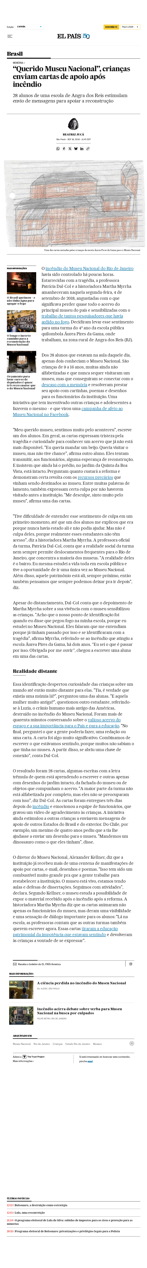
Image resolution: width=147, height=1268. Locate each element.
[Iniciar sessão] (130, 27)
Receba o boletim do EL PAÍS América (39, 964)
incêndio (40, 806)
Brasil (15, 54)
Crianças (57, 1043)
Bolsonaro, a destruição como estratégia (41, 1205)
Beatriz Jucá (73, 134)
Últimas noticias (18, 1198)
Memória (18, 63)
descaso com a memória (64, 384)
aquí (90, 1061)
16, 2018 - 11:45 (79, 139)
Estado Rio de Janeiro (77, 1043)
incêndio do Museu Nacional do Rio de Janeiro (89, 268)
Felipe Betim (43, 1018)
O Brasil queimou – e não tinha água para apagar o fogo (21, 301)
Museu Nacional (22, 1043)
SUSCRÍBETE (111, 27)
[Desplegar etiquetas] (131, 1043)
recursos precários (95, 477)
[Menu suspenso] (10, 36)
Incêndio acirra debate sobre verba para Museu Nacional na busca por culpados (79, 1011)
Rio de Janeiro (42, 1043)
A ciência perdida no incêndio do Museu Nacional (81, 983)
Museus (97, 1043)
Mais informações (23, 1061)
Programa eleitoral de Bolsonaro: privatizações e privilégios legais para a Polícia (67, 1231)
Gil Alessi (42, 988)
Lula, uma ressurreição (30, 1212)
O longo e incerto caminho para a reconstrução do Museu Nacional (19, 340)
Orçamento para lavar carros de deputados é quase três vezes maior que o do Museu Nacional (21, 382)
